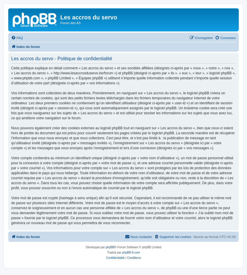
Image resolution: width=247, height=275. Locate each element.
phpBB (110, 247)
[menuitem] (17, 37)
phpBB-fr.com (131, 252)
